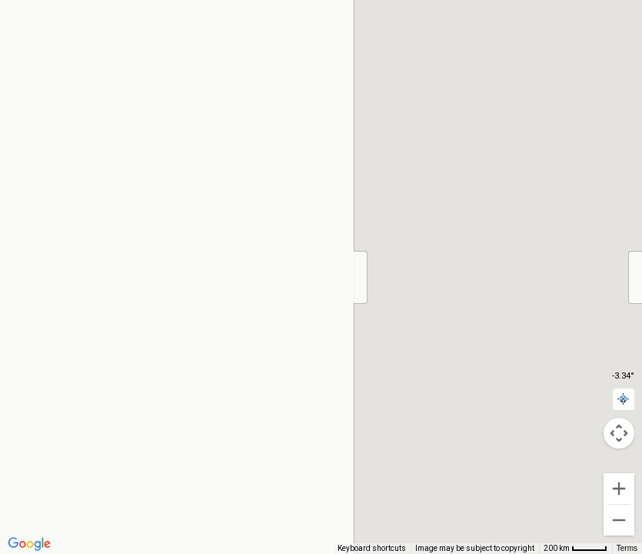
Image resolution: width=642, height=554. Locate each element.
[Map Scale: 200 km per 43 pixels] (575, 548)
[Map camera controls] (619, 433)
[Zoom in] (619, 488)
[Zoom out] (619, 520)
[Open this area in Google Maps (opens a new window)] (29, 544)
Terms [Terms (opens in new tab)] (627, 548)
